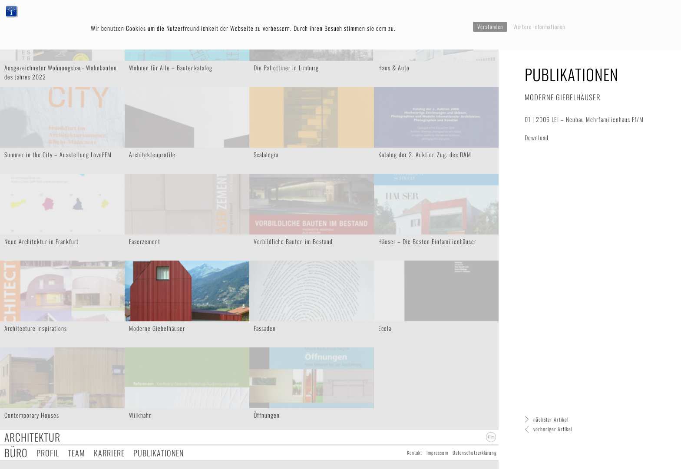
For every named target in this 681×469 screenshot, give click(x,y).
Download (537, 137)
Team (76, 453)
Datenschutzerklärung (475, 452)
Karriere (109, 453)
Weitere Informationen (539, 26)
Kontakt (414, 452)
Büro (16, 453)
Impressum (437, 452)
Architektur (32, 437)
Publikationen (158, 453)
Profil (47, 453)
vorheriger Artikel (552, 429)
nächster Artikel (551, 419)
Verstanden (490, 26)
